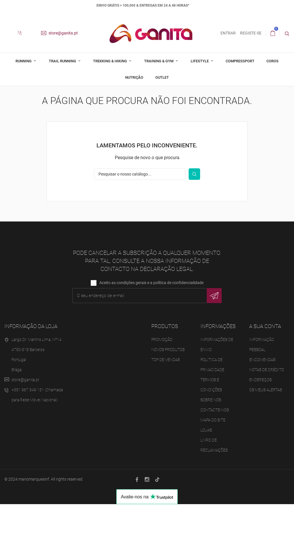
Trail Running (63, 61)
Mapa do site (212, 475)
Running (24, 61)
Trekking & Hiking (110, 61)
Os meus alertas (265, 444)
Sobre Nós (210, 454)
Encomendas (262, 414)
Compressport (240, 61)
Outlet (162, 77)
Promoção (161, 394)
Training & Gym (159, 61)
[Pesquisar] (140, 229)
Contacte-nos (214, 464)
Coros (272, 61)
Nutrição (134, 77)
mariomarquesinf (33, 534)
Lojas (206, 485)
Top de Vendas (165, 414)
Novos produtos (168, 404)
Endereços (260, 434)
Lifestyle (200, 61)
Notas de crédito (266, 424)
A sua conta (265, 381)
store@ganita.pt (59, 33)
